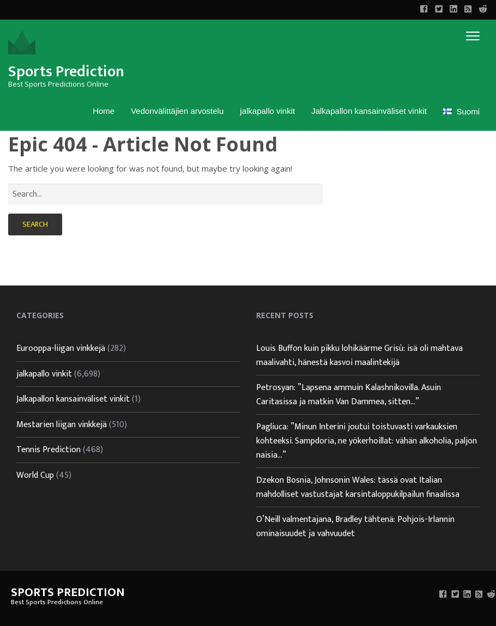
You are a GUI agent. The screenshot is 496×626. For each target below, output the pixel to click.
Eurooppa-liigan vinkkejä (60, 348)
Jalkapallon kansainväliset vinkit (369, 111)
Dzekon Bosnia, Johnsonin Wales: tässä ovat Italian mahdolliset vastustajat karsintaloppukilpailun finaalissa (357, 487)
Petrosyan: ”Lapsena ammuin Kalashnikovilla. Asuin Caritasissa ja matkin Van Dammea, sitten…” (348, 394)
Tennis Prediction (48, 449)
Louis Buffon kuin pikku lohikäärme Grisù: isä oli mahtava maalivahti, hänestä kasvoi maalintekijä (359, 355)
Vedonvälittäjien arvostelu (177, 111)
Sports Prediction (66, 71)
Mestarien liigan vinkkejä (61, 424)
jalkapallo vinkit (267, 111)
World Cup (35, 475)
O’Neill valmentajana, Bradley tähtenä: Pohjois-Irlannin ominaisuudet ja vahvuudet (355, 526)
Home (103, 111)
